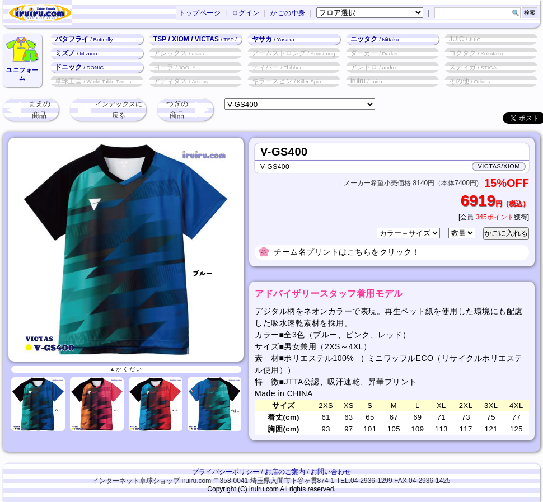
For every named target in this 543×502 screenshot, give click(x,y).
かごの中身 (288, 13)
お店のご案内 (285, 472)
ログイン (246, 13)
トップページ (200, 13)
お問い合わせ (331, 472)
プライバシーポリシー (225, 472)
